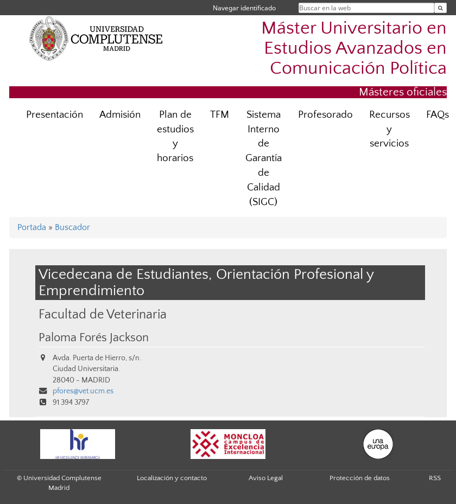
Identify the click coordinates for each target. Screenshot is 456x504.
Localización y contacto (172, 478)
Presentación (54, 114)
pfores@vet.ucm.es (83, 391)
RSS (435, 478)
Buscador (72, 227)
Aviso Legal (266, 478)
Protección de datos (360, 478)
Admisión (120, 114)
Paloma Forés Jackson (94, 337)
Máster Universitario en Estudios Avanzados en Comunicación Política (354, 48)
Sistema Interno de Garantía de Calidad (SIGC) (263, 158)
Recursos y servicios (389, 129)
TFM (219, 114)
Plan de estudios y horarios (175, 136)
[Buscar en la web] (440, 8)
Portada (31, 227)
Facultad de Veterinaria (103, 314)
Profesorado (325, 114)
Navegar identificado (244, 7)
